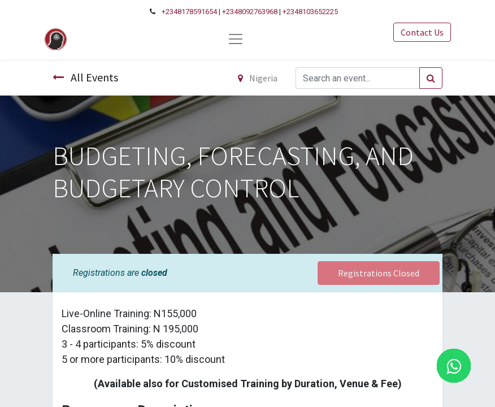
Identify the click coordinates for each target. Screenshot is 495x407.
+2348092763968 (249, 11)
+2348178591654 (189, 11)
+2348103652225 (310, 11)
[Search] (430, 78)
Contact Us (422, 32)
